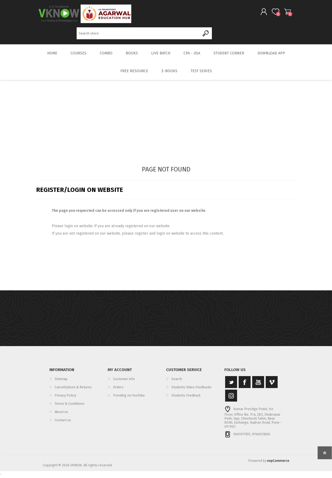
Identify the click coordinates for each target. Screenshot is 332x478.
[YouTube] (258, 385)
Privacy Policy (65, 398)
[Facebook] (245, 385)
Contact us (63, 423)
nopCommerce (278, 464)
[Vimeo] (272, 385)
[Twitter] (231, 385)
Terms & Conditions (70, 406)
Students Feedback (185, 398)
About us (61, 415)
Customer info (124, 382)
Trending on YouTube (129, 398)
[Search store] (138, 35)
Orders (118, 390)
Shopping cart (283, 13)
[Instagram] (231, 398)
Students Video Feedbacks (191, 390)
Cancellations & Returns (73, 390)
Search (206, 35)
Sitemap (61, 382)
